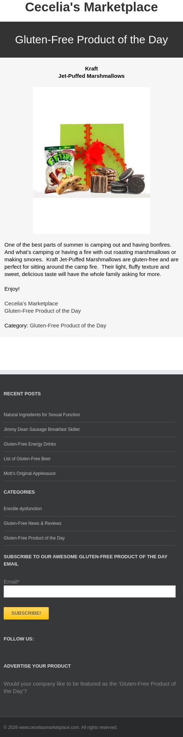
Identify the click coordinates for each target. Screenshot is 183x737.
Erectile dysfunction (23, 508)
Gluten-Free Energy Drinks (30, 444)
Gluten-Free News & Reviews (32, 523)
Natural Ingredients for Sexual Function (42, 414)
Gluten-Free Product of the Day (68, 325)
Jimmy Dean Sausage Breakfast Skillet (42, 429)
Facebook (5, 658)
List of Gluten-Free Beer (27, 458)
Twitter (16, 660)
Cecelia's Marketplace (91, 7)
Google (30, 661)
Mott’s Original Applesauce (30, 473)
